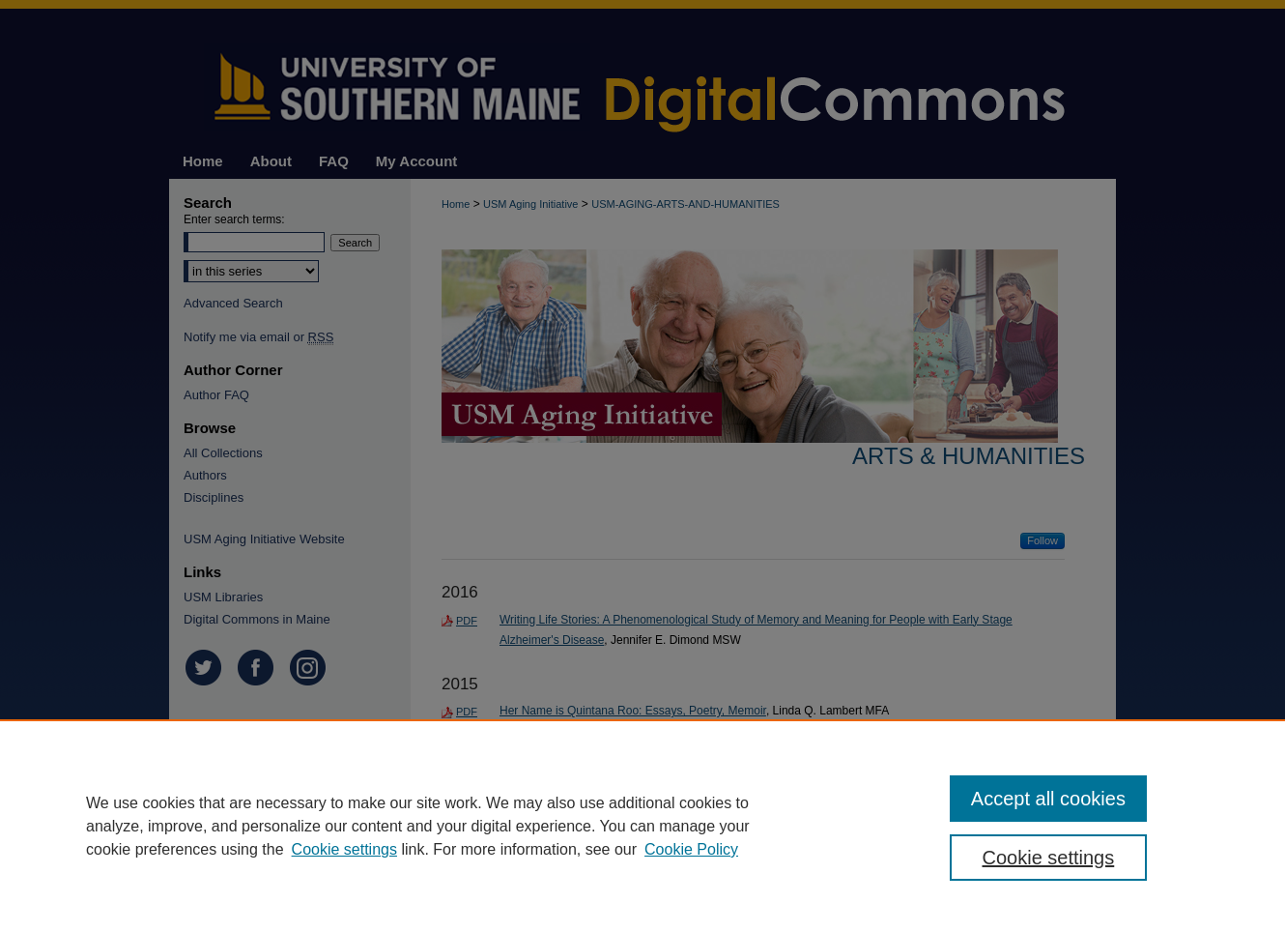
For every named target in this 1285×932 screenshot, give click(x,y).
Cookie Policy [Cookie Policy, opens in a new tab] (691, 849)
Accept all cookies (1048, 798)
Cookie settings (344, 849)
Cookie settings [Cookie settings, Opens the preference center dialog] (1049, 857)
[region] (642, 825)
